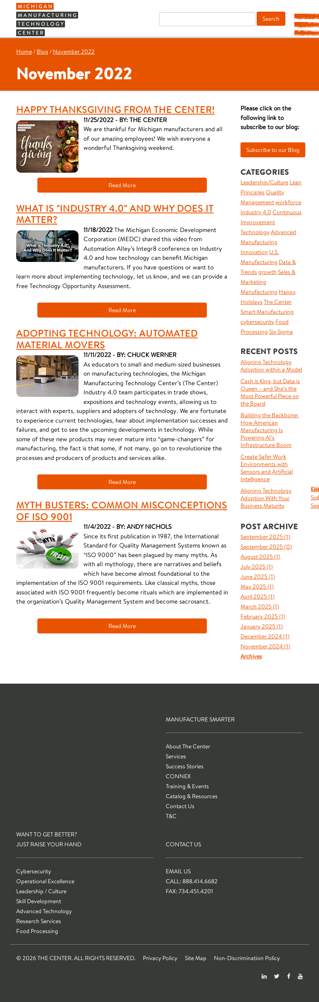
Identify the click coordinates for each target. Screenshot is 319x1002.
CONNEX (178, 776)
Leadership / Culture (41, 891)
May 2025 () (257, 586)
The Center (278, 301)
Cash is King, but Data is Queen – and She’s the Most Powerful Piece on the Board (270, 392)
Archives (251, 656)
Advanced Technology (44, 911)
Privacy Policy (160, 958)
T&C (302, 16)
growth (267, 272)
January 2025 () (261, 626)
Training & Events (187, 786)
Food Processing (37, 931)
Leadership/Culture (264, 182)
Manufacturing (258, 292)
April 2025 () (257, 596)
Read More (122, 185)
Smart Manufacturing (267, 311)
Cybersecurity (33, 871)
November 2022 (74, 51)
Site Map (195, 958)
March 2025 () (259, 606)
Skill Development (38, 901)
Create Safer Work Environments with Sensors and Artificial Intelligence (266, 468)
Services (176, 756)
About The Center (188, 746)
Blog (42, 51)
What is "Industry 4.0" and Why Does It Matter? (114, 214)
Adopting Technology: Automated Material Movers (107, 339)
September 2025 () (265, 536)
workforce (288, 202)
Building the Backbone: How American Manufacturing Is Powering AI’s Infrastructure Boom (269, 430)
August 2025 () (260, 556)
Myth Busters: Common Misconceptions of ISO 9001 (121, 511)
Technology (255, 232)
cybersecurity (257, 321)
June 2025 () (257, 576)
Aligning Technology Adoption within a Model (271, 365)
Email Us (178, 871)
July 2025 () (256, 566)
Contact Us (180, 806)
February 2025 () (262, 616)
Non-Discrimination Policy (247, 958)
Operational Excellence (45, 881)
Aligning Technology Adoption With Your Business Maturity (266, 498)
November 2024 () (265, 646)
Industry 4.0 (255, 212)
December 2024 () (265, 636)
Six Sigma (281, 331)
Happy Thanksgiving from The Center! (115, 109)
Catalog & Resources (192, 796)
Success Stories (185, 766)
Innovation (254, 252)
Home (24, 51)
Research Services (38, 921)
